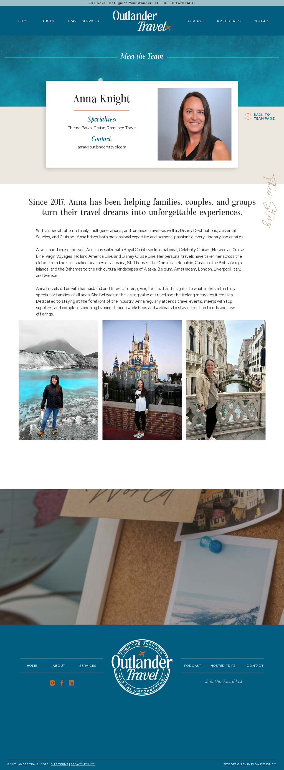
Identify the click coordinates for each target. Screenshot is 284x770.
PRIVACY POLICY (83, 764)
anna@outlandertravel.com (102, 147)
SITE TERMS (59, 764)
